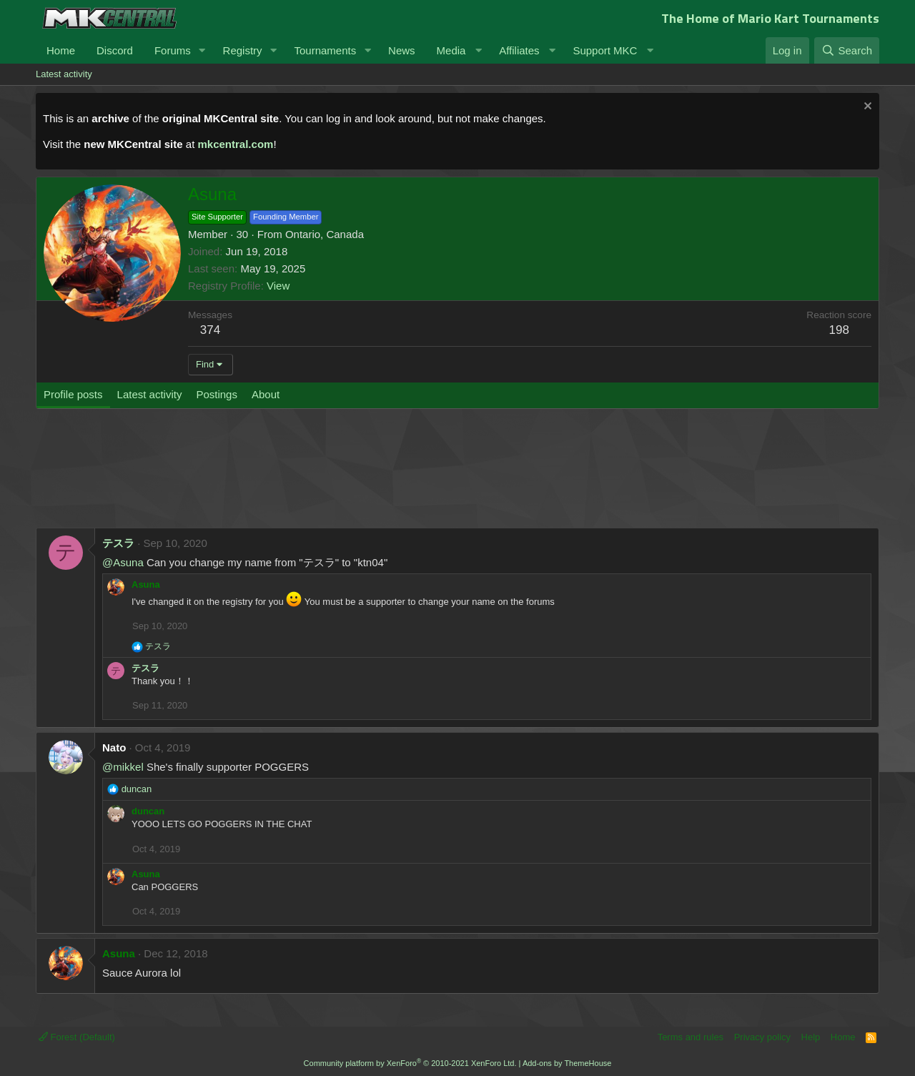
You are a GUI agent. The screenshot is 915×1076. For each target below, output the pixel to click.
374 (210, 330)
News (401, 50)
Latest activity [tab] (149, 394)
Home (60, 50)
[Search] (846, 50)
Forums (172, 50)
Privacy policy (762, 1037)
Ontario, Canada (324, 234)
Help (811, 1037)
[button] (202, 50)
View (278, 286)
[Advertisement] (307, 475)
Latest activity (64, 74)
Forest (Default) (77, 1037)
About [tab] (266, 394)
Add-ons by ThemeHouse (567, 1063)
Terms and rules (690, 1037)
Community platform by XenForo (410, 1063)
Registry (242, 50)
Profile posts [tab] (73, 394)
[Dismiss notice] (866, 107)
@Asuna (123, 562)
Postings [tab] (216, 394)
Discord (115, 50)
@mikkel (123, 767)
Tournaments (325, 50)
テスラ (118, 543)
